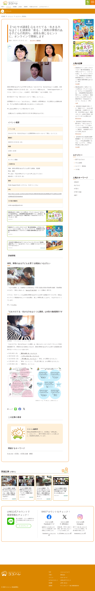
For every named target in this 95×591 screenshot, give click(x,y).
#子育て (17, 453)
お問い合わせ (63, 583)
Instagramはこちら (79, 533)
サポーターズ (63, 577)
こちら (15, 305)
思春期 (50, 585)
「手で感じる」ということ (29, 358)
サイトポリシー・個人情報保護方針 (69, 585)
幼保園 (50, 583)
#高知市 (76, 182)
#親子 (75, 195)
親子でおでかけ (80, 159)
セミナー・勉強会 (80, 166)
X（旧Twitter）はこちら (63, 533)
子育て (50, 574)
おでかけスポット (53, 580)
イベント (51, 577)
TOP (50, 572)
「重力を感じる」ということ (28, 353)
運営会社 (62, 574)
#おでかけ (77, 185)
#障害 (31, 453)
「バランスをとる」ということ (30, 356)
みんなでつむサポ (31, 290)
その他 (77, 169)
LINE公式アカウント (65, 580)
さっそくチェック (23, 526)
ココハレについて (65, 572)
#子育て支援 (24, 453)
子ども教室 (78, 162)
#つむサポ (10, 453)
